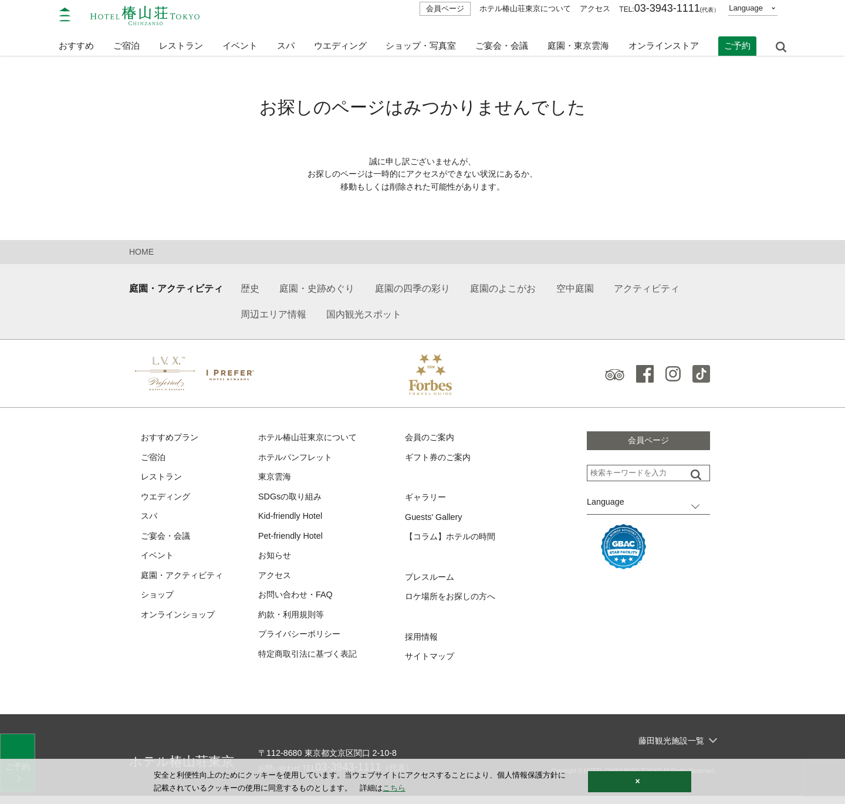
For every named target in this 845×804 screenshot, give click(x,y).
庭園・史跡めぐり (316, 291)
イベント (240, 40)
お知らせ (275, 561)
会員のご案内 (431, 440)
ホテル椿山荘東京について (525, 8)
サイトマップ (431, 663)
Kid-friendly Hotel (291, 521)
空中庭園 (575, 291)
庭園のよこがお (503, 291)
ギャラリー (427, 501)
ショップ (158, 602)
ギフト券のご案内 (440, 460)
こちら (394, 787)
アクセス (595, 8)
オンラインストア (663, 40)
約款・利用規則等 (293, 622)
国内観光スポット (363, 317)
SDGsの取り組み (292, 500)
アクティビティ (647, 291)
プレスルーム (431, 582)
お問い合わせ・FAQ (297, 602)
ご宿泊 (154, 460)
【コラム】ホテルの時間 (453, 541)
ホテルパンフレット (297, 460)
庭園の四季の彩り (412, 291)
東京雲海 (275, 480)
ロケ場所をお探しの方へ (453, 602)
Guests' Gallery (435, 521)
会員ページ (445, 8)
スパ (149, 521)
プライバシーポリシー (302, 642)
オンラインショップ (180, 622)
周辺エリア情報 (273, 317)
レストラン (163, 480)
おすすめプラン (171, 440)
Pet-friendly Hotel (292, 541)
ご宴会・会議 (501, 40)
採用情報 (422, 643)
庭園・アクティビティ (176, 291)
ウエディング (340, 40)
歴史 (250, 291)
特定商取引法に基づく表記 (311, 662)
